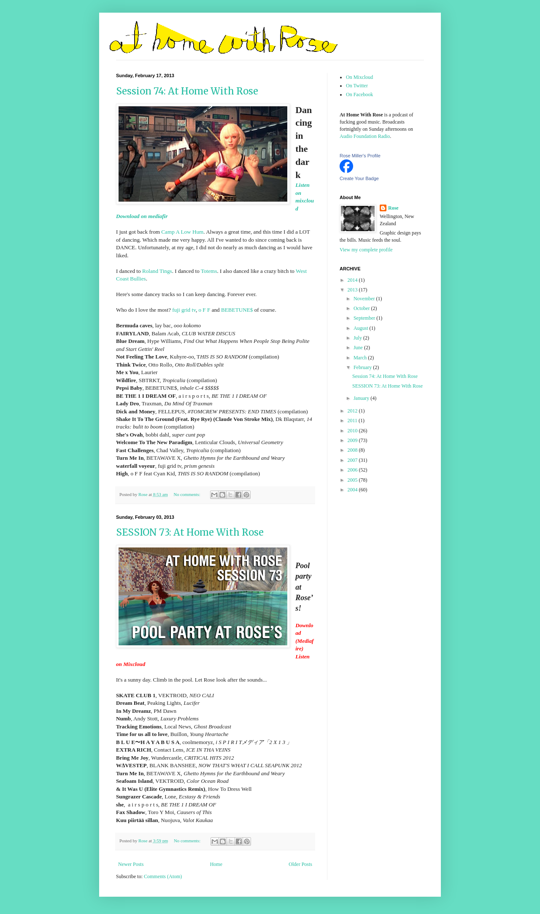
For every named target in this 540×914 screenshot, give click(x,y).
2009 (353, 440)
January (362, 398)
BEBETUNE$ (237, 310)
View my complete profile (366, 250)
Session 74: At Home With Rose (187, 91)
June (359, 348)
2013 (353, 290)
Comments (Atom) (163, 876)
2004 (353, 490)
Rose (393, 208)
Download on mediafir (141, 216)
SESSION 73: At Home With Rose (190, 532)
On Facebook (359, 94)
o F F (204, 310)
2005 (353, 480)
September (365, 318)
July (358, 338)
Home (216, 864)
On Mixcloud (359, 77)
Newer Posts (130, 864)
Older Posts (300, 864)
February (363, 367)
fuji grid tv (184, 310)
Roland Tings (157, 271)
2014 (353, 280)
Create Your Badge (359, 178)
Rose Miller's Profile (360, 155)
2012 (353, 411)
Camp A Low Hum (181, 232)
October (362, 308)
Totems (209, 271)
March (361, 358)
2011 (353, 420)
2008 (353, 450)
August (362, 328)
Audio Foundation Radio (365, 136)
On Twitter (357, 86)
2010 (353, 431)
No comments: (187, 494)
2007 (353, 460)
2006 (353, 470)
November (365, 299)
